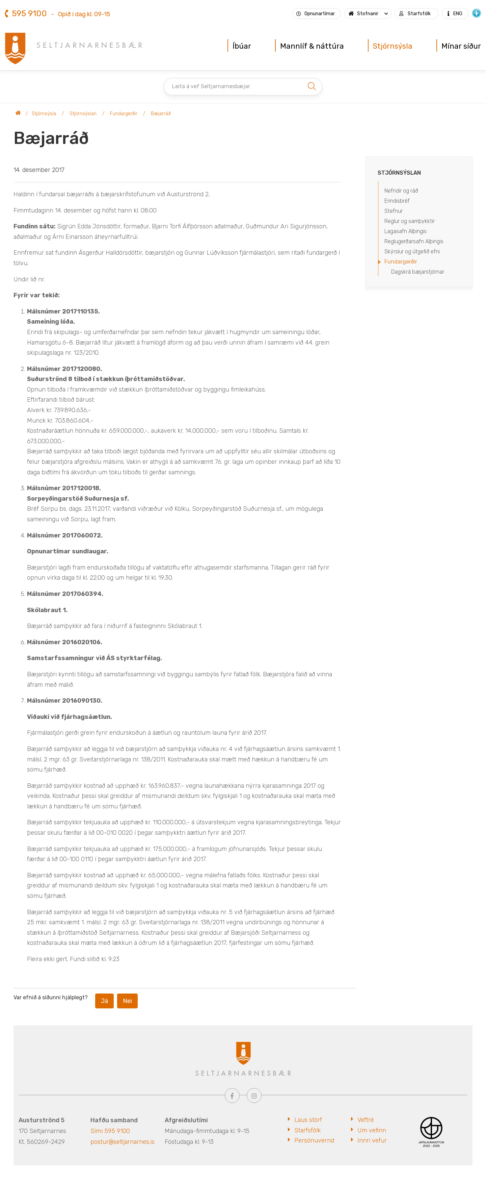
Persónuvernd (314, 1140)
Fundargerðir (123, 114)
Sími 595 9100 (110, 1131)
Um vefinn (371, 1130)
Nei (127, 1001)
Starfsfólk (307, 1130)
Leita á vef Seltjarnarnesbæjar (211, 86)
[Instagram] (254, 1095)
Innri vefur (372, 1140)
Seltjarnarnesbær (18, 113)
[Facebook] (232, 1095)
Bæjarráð (161, 114)
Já (104, 1001)
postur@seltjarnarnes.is (122, 1142)
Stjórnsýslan (83, 114)
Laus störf (308, 1120)
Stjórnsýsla (44, 114)
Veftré (365, 1120)
